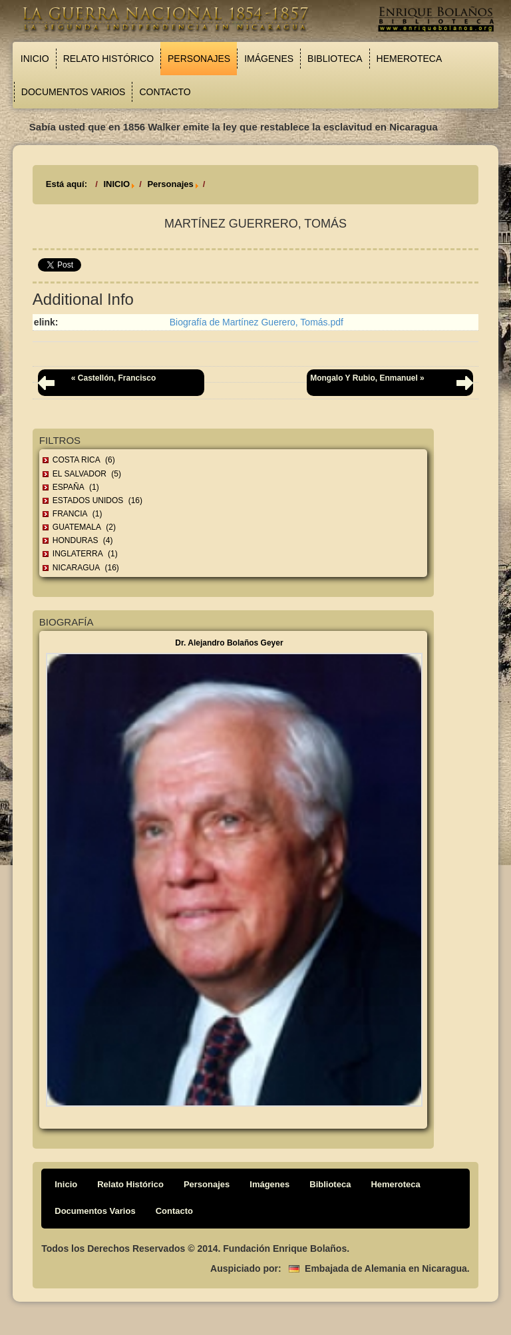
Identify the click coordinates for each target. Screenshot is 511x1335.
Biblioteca (334, 58)
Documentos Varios (73, 92)
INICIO (116, 184)
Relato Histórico (108, 58)
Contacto (164, 92)
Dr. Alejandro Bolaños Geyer (229, 643)
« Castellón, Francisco (113, 378)
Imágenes (268, 58)
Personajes (199, 58)
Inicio (35, 58)
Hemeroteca (409, 58)
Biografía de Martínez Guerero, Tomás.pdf (256, 322)
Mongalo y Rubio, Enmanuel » (367, 378)
